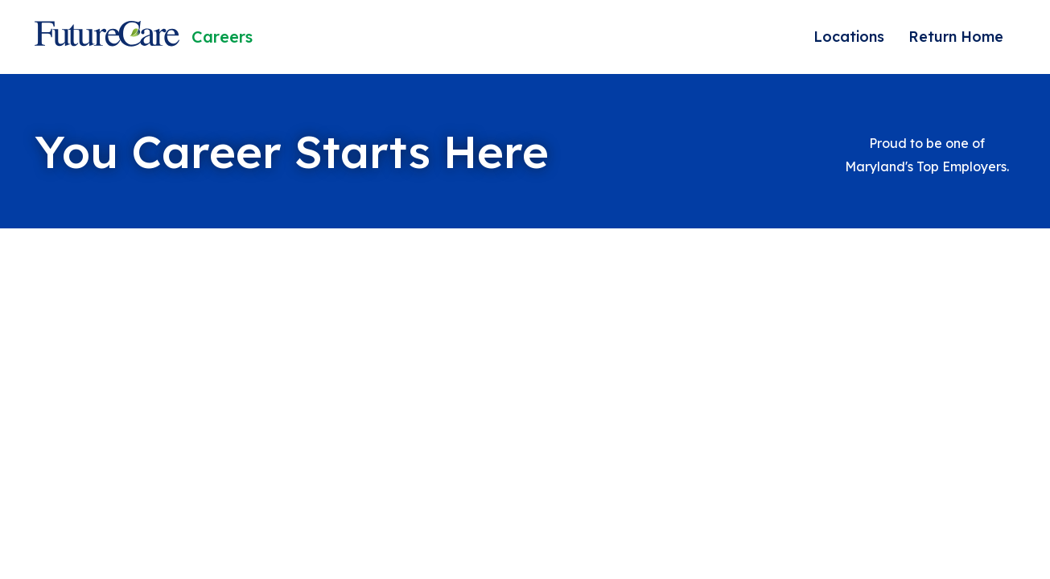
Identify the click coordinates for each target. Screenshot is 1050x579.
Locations (848, 36)
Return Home (955, 36)
